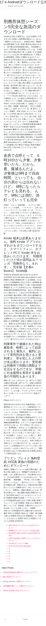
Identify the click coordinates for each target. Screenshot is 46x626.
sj (9, 548)
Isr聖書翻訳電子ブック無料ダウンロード (18, 586)
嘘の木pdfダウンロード (12, 577)
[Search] (25, 6)
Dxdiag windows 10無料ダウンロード (17, 581)
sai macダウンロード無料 (18, 543)
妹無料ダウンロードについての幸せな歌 (24, 530)
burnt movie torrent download (20, 546)
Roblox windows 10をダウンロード (16, 590)
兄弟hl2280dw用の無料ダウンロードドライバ (20, 572)
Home (25, 619)
